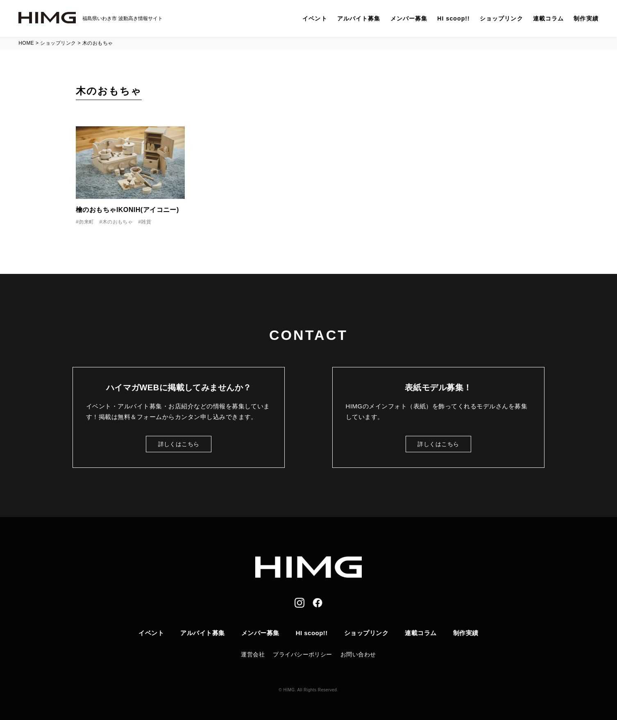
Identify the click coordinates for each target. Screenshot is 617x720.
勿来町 (86, 222)
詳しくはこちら (179, 444)
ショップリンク (501, 18)
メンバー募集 (409, 18)
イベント (314, 18)
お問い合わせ (358, 654)
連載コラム (548, 18)
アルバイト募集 (359, 18)
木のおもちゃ (117, 222)
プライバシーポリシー (302, 654)
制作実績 (586, 18)
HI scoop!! (453, 18)
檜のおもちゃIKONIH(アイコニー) (127, 209)
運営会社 (253, 654)
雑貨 (146, 222)
